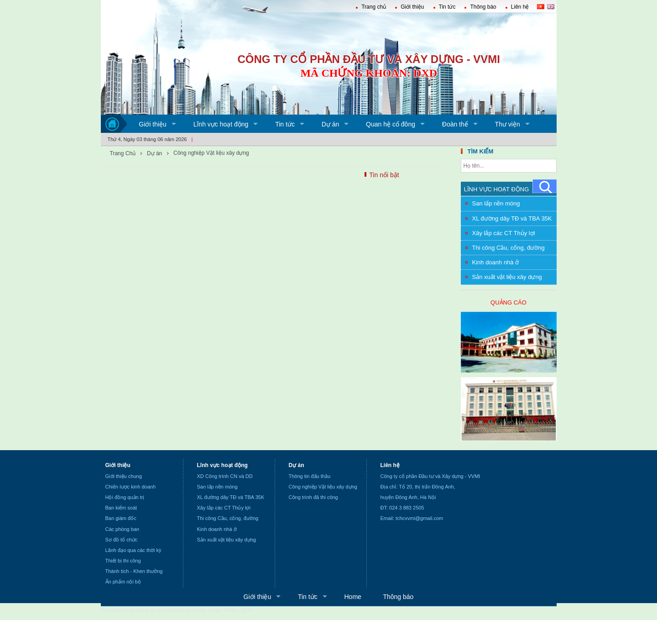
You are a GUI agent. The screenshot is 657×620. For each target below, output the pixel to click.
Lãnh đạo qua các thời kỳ (133, 550)
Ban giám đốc (120, 518)
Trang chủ (373, 7)
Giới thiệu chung (123, 476)
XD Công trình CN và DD (225, 476)
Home (352, 596)
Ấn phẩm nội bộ (123, 581)
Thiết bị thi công (123, 560)
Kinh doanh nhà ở (495, 262)
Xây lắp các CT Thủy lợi (503, 233)
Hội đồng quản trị (125, 497)
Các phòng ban (122, 529)
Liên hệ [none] (390, 465)
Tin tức (447, 7)
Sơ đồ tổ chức (121, 539)
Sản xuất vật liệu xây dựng (507, 276)
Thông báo (483, 7)
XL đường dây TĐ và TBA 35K (512, 218)
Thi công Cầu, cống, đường (508, 247)
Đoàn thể (455, 124)
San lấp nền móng (496, 203)
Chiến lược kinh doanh (130, 486)
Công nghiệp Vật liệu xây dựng (211, 153)
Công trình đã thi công (313, 497)
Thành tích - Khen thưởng (134, 571)
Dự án (330, 124)
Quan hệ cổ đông (390, 124)
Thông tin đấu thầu (310, 476)
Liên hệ (520, 7)
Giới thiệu (412, 7)
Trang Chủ (123, 153)
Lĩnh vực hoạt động (221, 124)
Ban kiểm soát (121, 507)
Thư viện (507, 124)
